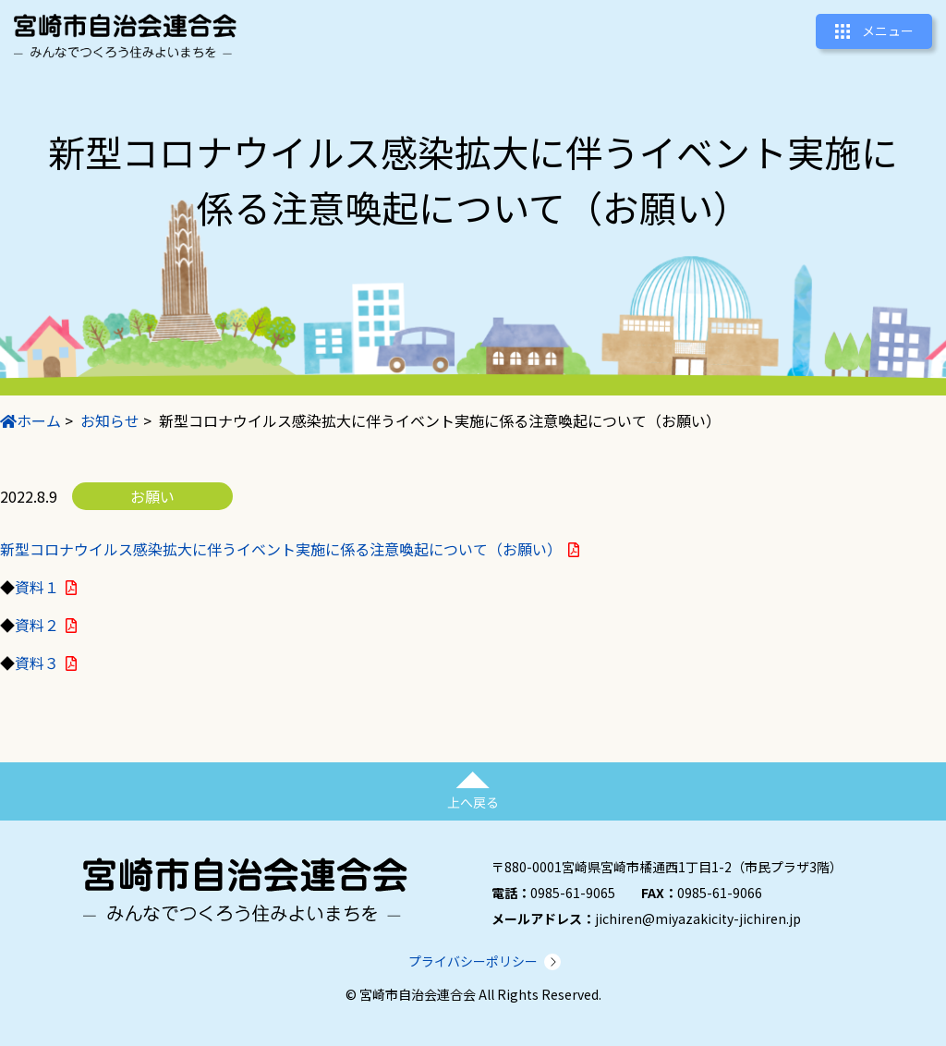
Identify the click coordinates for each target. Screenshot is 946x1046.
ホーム (30, 420)
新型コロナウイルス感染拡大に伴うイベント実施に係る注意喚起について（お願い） (281, 549)
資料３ (37, 662)
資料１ (37, 587)
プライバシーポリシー (473, 961)
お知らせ (109, 420)
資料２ (37, 625)
